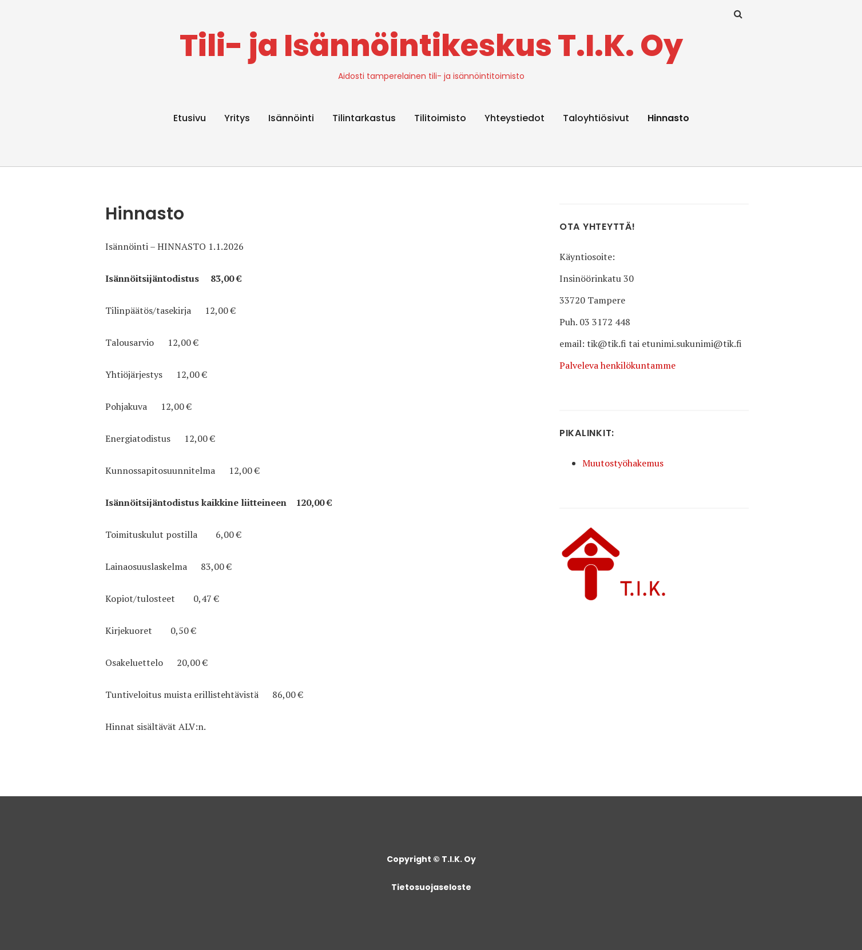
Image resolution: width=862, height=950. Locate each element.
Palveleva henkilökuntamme (617, 365)
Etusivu (189, 118)
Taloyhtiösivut (596, 118)
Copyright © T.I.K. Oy (431, 859)
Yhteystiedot (514, 118)
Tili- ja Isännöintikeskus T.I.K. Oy (431, 45)
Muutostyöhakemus (623, 463)
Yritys (237, 118)
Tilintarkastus (364, 118)
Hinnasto (668, 118)
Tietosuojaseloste (431, 887)
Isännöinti (291, 118)
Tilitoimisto (440, 118)
